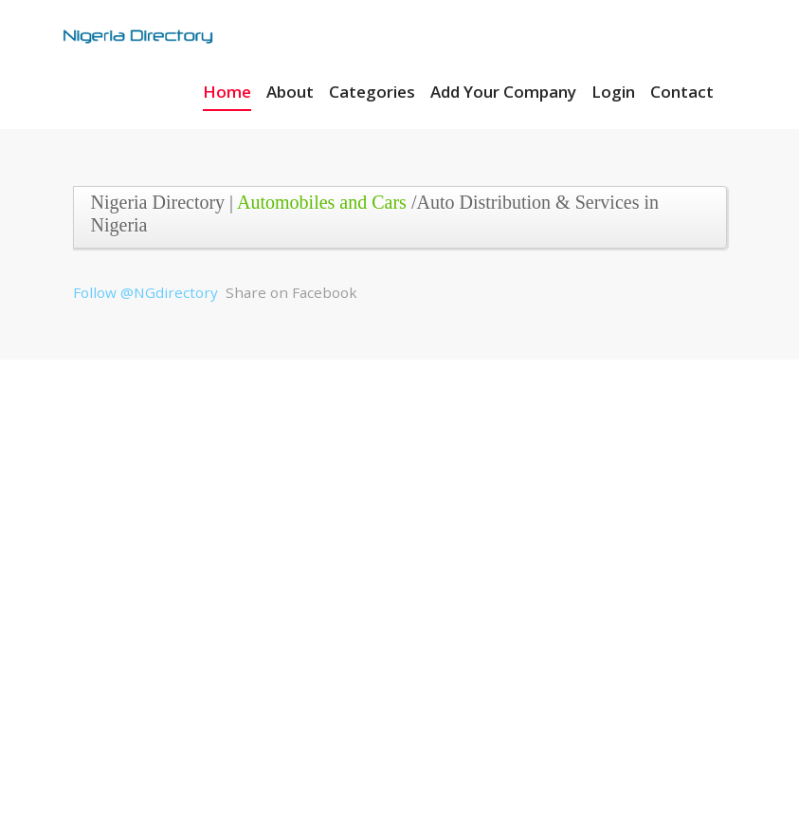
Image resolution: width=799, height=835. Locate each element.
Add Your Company (503, 91)
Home (227, 91)
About (290, 91)
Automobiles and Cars (322, 202)
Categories (372, 91)
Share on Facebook (291, 292)
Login (613, 91)
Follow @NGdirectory (145, 292)
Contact (682, 91)
